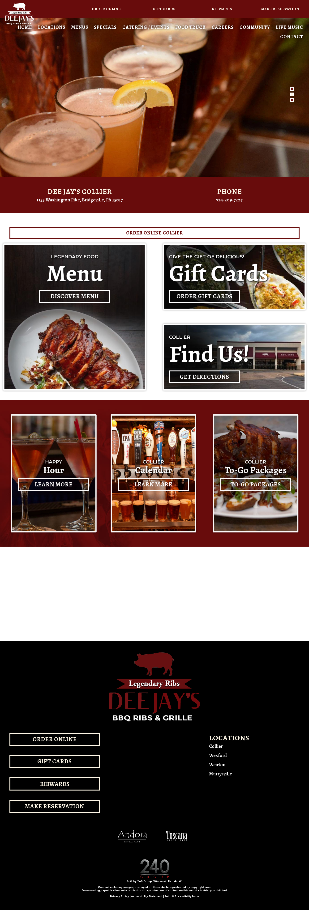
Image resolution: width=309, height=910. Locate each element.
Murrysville (220, 774)
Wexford (218, 755)
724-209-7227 (229, 200)
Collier (216, 746)
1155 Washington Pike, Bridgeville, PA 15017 (80, 200)
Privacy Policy (119, 896)
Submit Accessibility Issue (181, 896)
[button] (106, 9)
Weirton (217, 764)
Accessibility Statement (146, 896)
